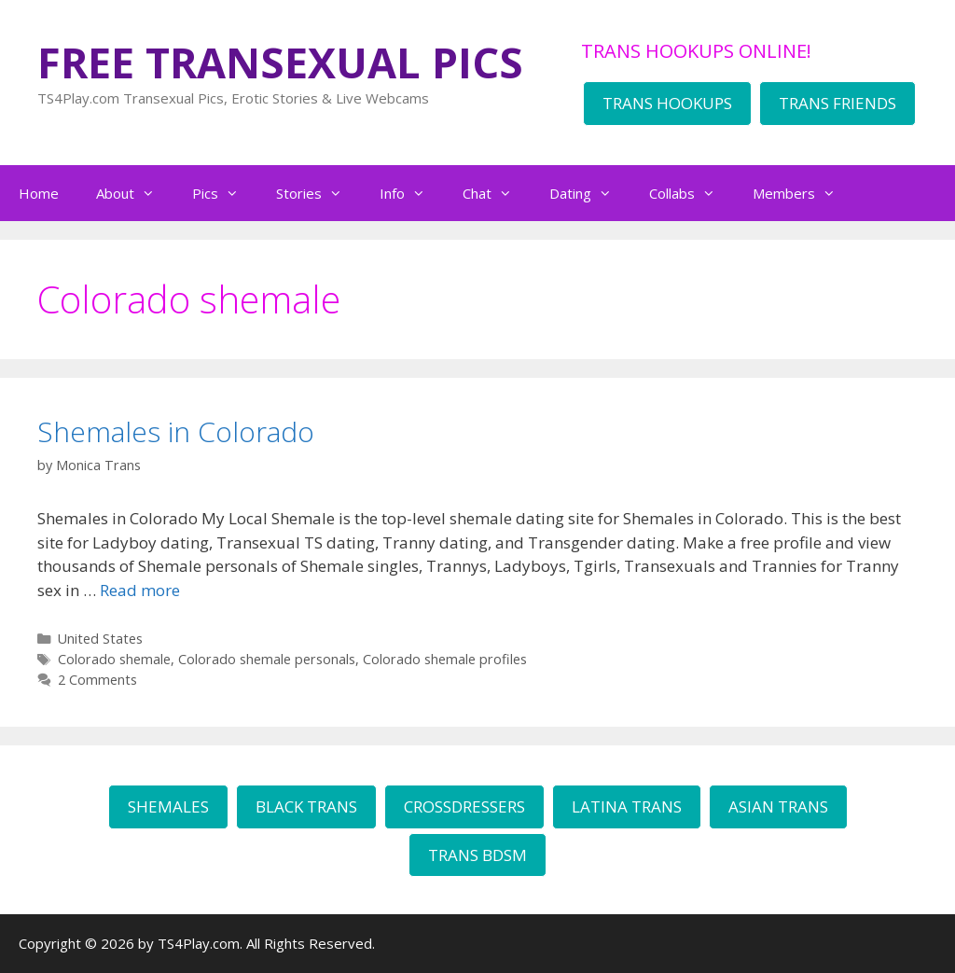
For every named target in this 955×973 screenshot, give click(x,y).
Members (803, 193)
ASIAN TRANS (778, 806)
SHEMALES (168, 806)
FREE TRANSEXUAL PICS (280, 62)
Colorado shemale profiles (445, 659)
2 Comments (97, 679)
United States (100, 638)
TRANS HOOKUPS (667, 103)
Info (412, 193)
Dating (589, 193)
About (134, 193)
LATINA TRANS (627, 806)
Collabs (691, 193)
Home (39, 193)
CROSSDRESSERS (464, 806)
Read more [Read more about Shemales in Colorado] (140, 590)
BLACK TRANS (306, 806)
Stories (318, 193)
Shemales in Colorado (175, 431)
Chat (497, 193)
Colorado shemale (114, 659)
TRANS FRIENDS (837, 103)
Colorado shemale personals (266, 659)
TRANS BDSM (477, 855)
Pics (224, 193)
